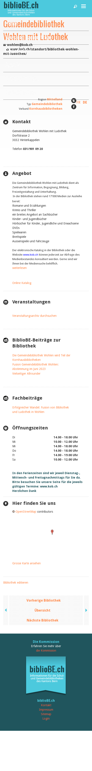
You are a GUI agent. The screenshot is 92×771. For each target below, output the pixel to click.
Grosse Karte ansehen (26, 563)
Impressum (46, 709)
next (86, 610)
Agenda (12, 64)
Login (46, 718)
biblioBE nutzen (20, 92)
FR (78, 102)
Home (11, 23)
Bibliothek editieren (15, 582)
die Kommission (46, 650)
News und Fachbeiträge (28, 37)
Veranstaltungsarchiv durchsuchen (34, 315)
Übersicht (42, 610)
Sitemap (46, 714)
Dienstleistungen (22, 78)
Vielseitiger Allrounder (26, 373)
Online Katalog (21, 283)
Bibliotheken (17, 51)
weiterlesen (19, 268)
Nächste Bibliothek (42, 620)
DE (85, 102)
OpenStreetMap (26, 511)
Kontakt (46, 705)
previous (6, 610)
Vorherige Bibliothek (43, 600)
